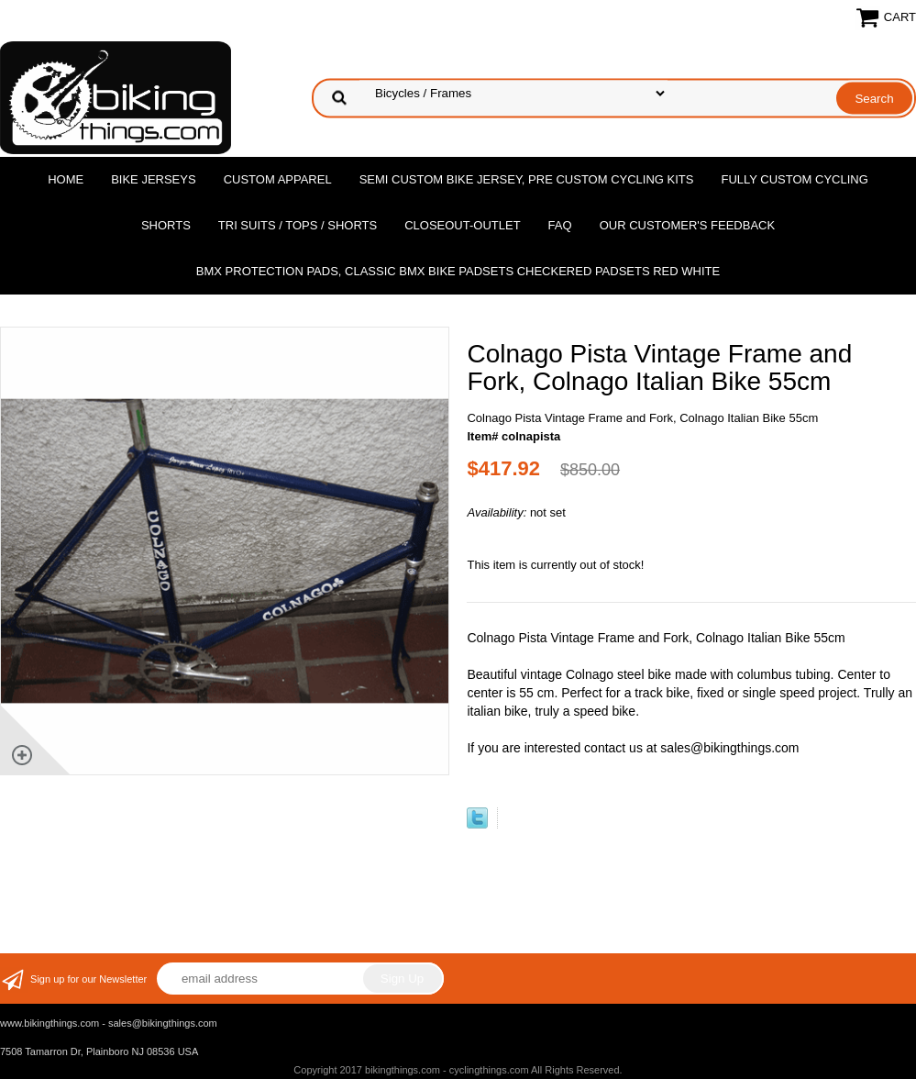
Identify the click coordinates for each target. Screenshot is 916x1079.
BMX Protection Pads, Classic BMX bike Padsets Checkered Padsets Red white (458, 271)
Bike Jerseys (153, 179)
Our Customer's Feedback (688, 225)
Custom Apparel (278, 179)
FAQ (560, 225)
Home (65, 179)
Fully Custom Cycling (794, 179)
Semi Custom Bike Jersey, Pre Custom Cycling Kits (526, 179)
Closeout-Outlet (462, 225)
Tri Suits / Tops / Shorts (297, 225)
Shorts (166, 225)
